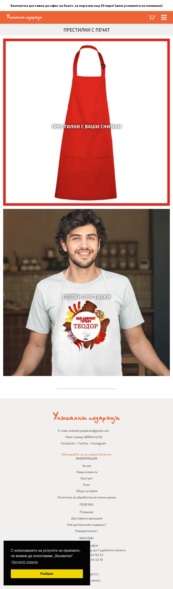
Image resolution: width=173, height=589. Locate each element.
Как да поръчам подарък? (86, 524)
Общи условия (86, 491)
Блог (86, 484)
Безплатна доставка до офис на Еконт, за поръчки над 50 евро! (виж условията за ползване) (87, 5)
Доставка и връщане (86, 518)
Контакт (87, 478)
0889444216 (93, 437)
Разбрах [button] (46, 573)
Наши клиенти (86, 472)
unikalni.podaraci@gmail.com (88, 430)
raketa (95, 580)
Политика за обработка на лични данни (87, 497)
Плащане (87, 512)
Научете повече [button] (24, 562)
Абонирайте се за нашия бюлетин (86, 454)
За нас (86, 465)
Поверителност (86, 531)
